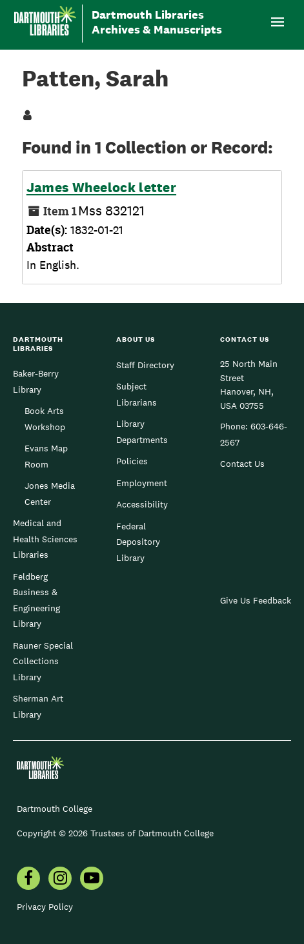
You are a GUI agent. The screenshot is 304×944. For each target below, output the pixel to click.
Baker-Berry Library (36, 381)
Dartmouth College (54, 808)
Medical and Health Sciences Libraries (45, 538)
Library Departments (142, 431)
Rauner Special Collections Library (43, 661)
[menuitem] (28, 879)
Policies (132, 461)
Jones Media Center (50, 493)
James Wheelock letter (101, 187)
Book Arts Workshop (45, 418)
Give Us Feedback (255, 600)
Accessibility (142, 504)
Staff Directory (145, 365)
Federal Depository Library (138, 542)
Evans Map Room (46, 455)
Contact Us (242, 463)
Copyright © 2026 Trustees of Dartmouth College (115, 833)
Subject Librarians (136, 394)
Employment (141, 483)
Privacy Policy (45, 906)
